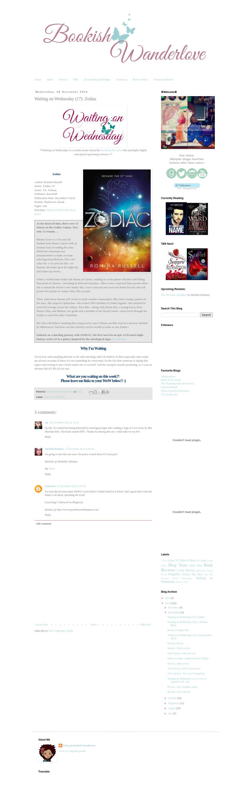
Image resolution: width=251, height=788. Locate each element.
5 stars (210, 560)
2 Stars (164, 560)
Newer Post (42, 624)
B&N (61, 209)
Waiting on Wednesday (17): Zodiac (186, 617)
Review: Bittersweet (178, 663)
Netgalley (174, 574)
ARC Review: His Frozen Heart (183, 668)
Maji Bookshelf (169, 387)
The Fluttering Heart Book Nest (177, 383)
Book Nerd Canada (171, 379)
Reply (48, 436)
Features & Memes (163, 79)
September (174, 703)
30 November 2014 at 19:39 (71, 486)
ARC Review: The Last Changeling (185, 673)
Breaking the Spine (111, 150)
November (174, 612)
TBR (75, 79)
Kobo (37, 214)
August (172, 708)
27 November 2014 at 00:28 (79, 448)
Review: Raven (175, 643)
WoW (52, 468)
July (170, 713)
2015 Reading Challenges (97, 79)
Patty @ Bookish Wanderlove (79, 745)
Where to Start (182, 582)
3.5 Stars (180, 560)
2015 (168, 598)
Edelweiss (200, 570)
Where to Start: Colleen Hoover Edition (188, 658)
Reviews (63, 79)
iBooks (70, 209)
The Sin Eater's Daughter (174, 294)
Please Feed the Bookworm (175, 390)
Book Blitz (196, 565)
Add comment (43, 523)
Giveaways (121, 79)
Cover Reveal (185, 570)
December (173, 607)
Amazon (51, 209)
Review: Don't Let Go (178, 648)
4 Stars (191, 560)
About (49, 79)
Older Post (145, 624)
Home (38, 79)
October (172, 698)
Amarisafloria (168, 376)
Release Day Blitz (192, 574)
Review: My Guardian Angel (182, 686)
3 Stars (171, 560)
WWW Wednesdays (182, 578)
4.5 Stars (201, 560)
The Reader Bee (169, 394)
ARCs (164, 565)
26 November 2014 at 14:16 (64, 422)
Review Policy (140, 79)
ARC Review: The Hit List (181, 653)
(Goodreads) (119, 339)
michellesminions (54, 448)
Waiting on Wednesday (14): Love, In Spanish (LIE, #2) (186, 680)
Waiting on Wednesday (54, 397)
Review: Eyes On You (178, 691)
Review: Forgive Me (178, 630)
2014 (168, 603)
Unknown (50, 486)
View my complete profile (72, 751)
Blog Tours (178, 565)
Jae (46, 422)
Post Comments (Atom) (61, 630)
